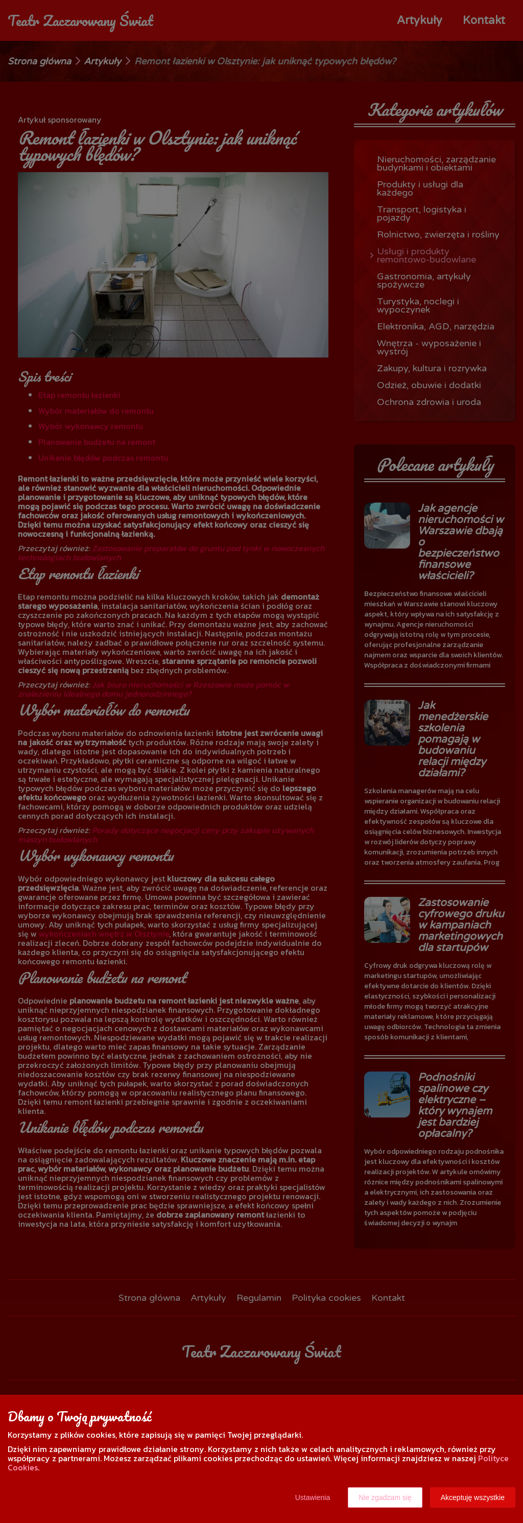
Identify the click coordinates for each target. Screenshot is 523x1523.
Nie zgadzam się (385, 1497)
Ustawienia (312, 1497)
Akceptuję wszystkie (473, 1497)
